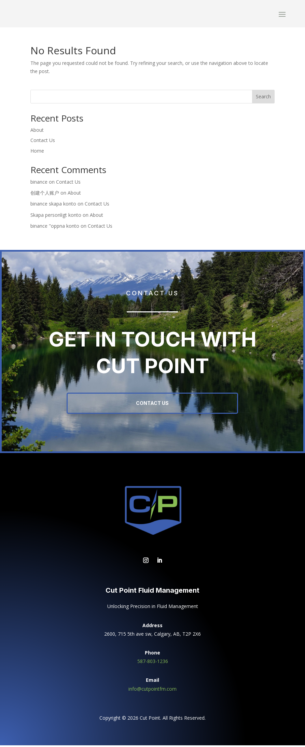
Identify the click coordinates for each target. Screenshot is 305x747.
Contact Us (42, 142)
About (37, 131)
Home (37, 152)
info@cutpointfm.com (152, 690)
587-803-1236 (152, 663)
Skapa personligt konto (55, 216)
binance (38, 183)
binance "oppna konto (54, 227)
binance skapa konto (53, 205)
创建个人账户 (44, 194)
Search (263, 98)
